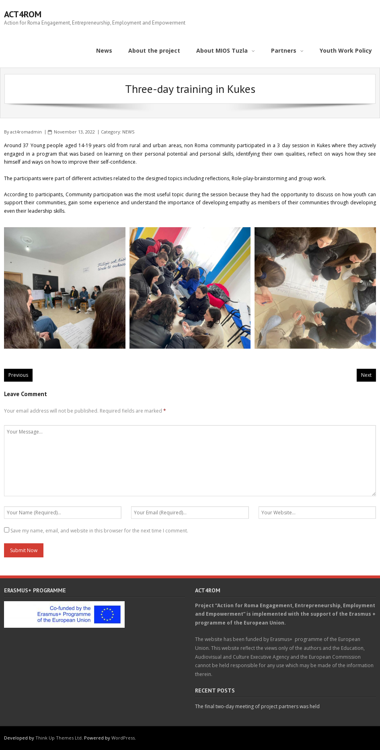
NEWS (128, 132)
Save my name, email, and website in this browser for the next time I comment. (99, 530)
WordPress (123, 738)
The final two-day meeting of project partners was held (257, 706)
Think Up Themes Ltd (58, 738)
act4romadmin (26, 132)
